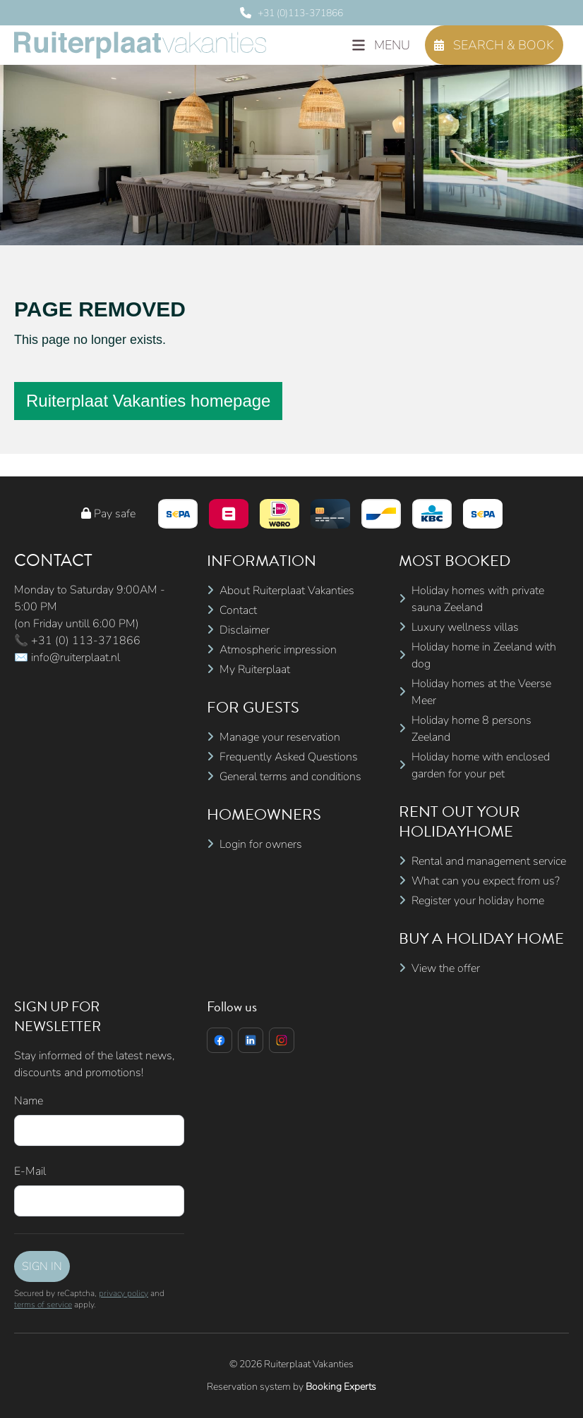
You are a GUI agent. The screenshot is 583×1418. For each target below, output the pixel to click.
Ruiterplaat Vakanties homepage (148, 400)
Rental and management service (488, 861)
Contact (238, 610)
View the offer (445, 968)
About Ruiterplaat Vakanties (287, 590)
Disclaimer (245, 630)
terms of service (43, 1304)
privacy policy (123, 1293)
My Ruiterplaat (255, 669)
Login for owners (261, 844)
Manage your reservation (280, 737)
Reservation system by (291, 1386)
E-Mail (30, 1171)
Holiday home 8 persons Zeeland (471, 729)
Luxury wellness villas (465, 627)
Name (28, 1101)
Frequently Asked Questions (289, 757)
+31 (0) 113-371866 (85, 640)
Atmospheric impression (278, 650)
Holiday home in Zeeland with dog (483, 655)
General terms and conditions (290, 776)
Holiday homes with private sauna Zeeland (477, 599)
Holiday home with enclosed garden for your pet (480, 765)
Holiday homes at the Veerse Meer (481, 692)
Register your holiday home (477, 900)
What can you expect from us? (485, 881)
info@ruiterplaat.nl (75, 657)
